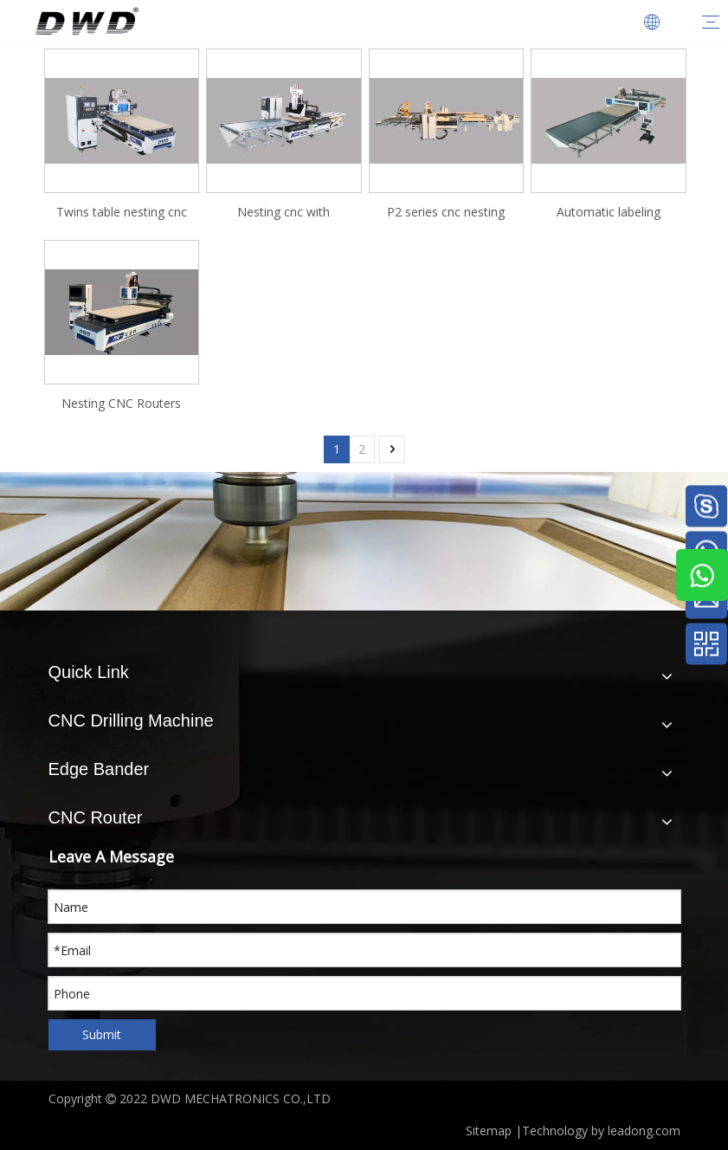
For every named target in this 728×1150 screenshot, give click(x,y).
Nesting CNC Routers (121, 403)
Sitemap (489, 1130)
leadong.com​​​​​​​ (644, 1130)
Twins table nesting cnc (121, 212)
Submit (101, 1034)
